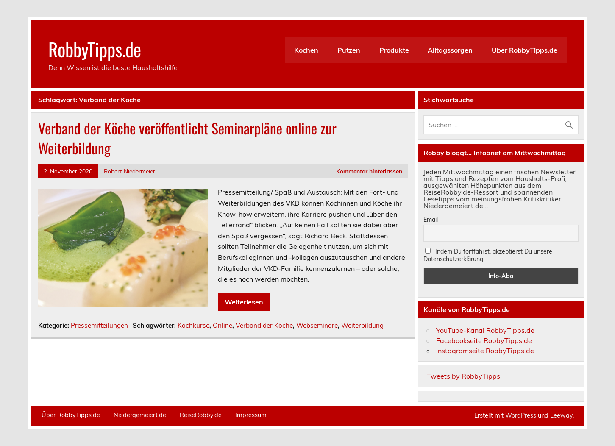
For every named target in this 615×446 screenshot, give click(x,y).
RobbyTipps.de (94, 48)
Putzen (348, 50)
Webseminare (317, 325)
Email (430, 219)
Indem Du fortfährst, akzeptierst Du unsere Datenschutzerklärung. (487, 255)
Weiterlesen (244, 302)
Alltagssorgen (450, 50)
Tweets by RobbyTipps (463, 376)
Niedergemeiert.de (140, 415)
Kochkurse (193, 325)
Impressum (251, 415)
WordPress (520, 415)
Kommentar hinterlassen (369, 171)
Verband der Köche (264, 325)
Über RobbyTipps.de (524, 50)
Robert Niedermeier (129, 171)
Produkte (394, 50)
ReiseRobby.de (201, 415)
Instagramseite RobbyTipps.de (485, 350)
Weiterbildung (362, 325)
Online (222, 325)
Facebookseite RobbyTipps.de (484, 340)
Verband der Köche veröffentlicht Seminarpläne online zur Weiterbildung (187, 138)
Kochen (306, 50)
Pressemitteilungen (99, 325)
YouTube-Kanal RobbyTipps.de (485, 330)
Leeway (561, 415)
